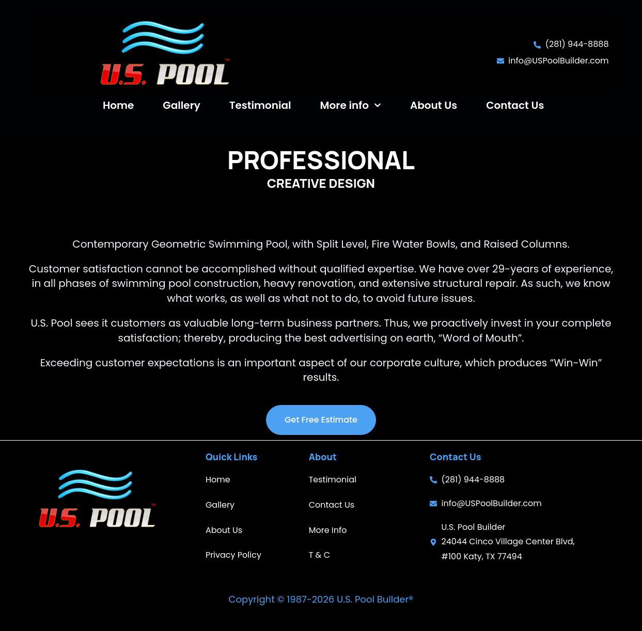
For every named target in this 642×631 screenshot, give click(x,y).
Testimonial (260, 105)
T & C (319, 555)
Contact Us (515, 105)
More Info (328, 530)
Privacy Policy (233, 555)
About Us (433, 105)
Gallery (181, 105)
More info (350, 105)
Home (118, 105)
